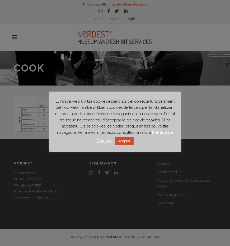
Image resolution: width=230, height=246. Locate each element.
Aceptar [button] (124, 141)
